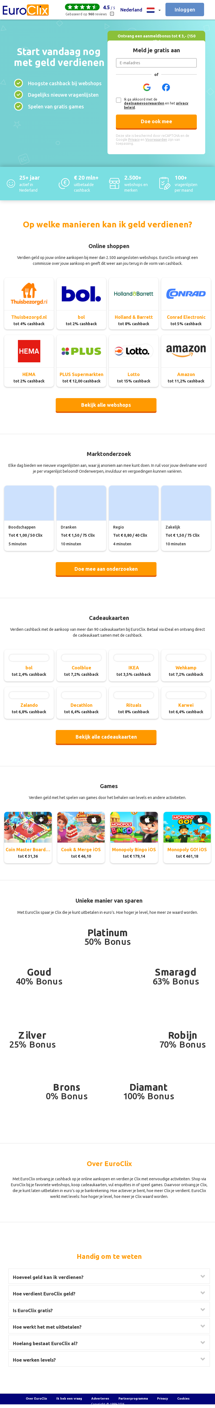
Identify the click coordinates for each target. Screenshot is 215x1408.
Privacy (162, 1398)
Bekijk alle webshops (106, 405)
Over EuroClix (36, 1398)
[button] (140, 9)
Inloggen (185, 9)
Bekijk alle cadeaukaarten (106, 736)
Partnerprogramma (133, 1398)
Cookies (183, 1398)
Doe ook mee (156, 121)
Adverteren (100, 1398)
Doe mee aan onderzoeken (106, 569)
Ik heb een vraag (69, 1398)
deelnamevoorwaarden (144, 103)
